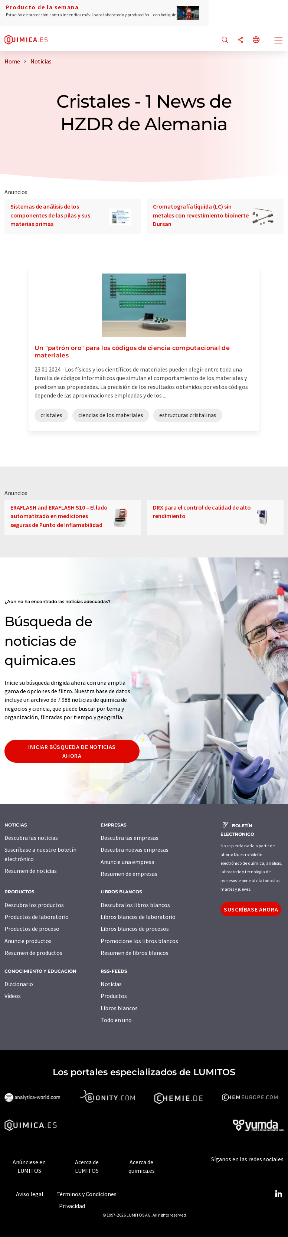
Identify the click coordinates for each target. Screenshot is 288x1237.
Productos (114, 995)
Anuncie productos (28, 941)
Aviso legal (29, 1194)
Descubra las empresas (129, 837)
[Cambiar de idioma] (256, 40)
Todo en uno (116, 1020)
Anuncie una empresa (127, 861)
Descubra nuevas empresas (134, 849)
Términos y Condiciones (86, 1194)
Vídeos (12, 995)
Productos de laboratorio (36, 916)
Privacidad (72, 1206)
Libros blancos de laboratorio (138, 916)
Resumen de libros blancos (134, 952)
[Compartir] (240, 40)
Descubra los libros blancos (135, 905)
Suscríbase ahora (251, 909)
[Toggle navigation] (279, 41)
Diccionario (18, 984)
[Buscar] (225, 40)
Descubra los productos (34, 905)
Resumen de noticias (30, 870)
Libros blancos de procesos (135, 928)
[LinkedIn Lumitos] (278, 1194)
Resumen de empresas (129, 873)
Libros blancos (119, 1008)
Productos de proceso (31, 928)
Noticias (111, 984)
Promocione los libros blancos (139, 941)
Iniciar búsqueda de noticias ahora (72, 751)
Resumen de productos (33, 952)
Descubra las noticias (31, 837)
